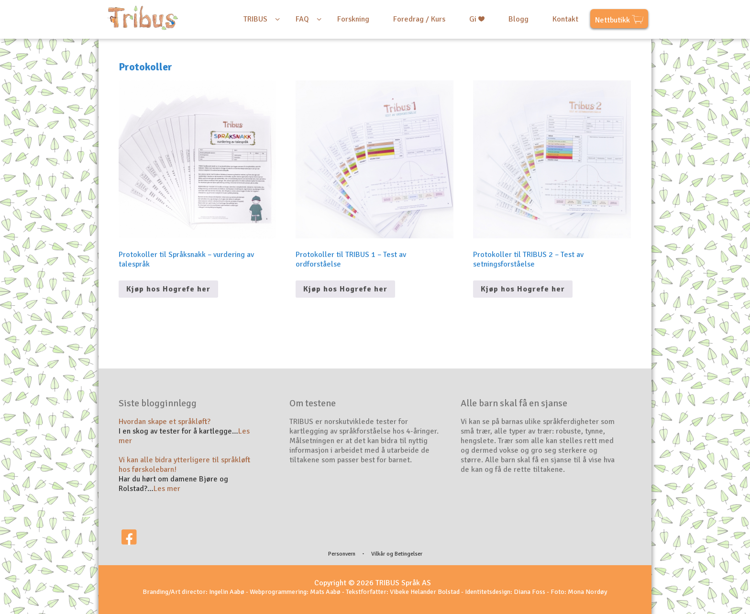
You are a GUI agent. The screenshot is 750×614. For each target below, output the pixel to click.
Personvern (341, 554)
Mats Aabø (325, 592)
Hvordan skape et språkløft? (164, 421)
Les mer (167, 488)
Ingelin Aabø (226, 592)
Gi (477, 19)
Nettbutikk (619, 20)
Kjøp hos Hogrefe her (168, 289)
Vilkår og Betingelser (396, 554)
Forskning (353, 19)
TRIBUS (255, 19)
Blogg (518, 19)
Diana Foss (529, 592)
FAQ (302, 19)
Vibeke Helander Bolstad (425, 592)
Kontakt (565, 19)
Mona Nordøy (587, 592)
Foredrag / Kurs (419, 19)
